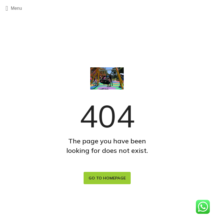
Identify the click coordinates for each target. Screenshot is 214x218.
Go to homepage (107, 178)
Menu (14, 8)
